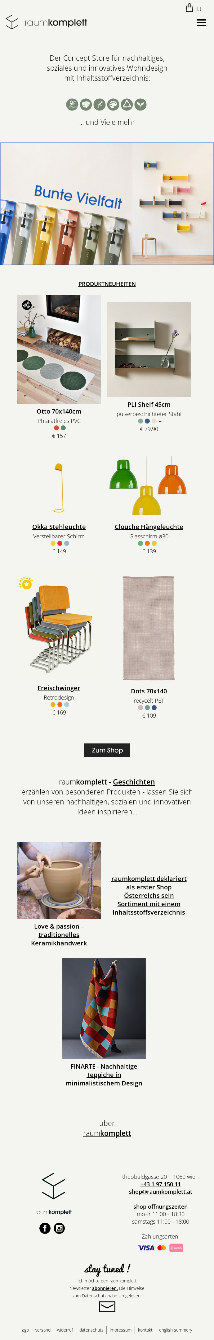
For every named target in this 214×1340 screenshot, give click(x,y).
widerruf (65, 1330)
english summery (175, 1330)
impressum (121, 1330)
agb (25, 1330)
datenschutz (91, 1330)
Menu (201, 21)
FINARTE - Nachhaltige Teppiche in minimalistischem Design (104, 1074)
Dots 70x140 (149, 691)
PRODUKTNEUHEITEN (107, 284)
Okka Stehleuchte (59, 526)
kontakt (145, 1330)
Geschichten (134, 782)
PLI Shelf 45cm (149, 404)
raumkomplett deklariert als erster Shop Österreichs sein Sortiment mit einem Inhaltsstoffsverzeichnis (149, 895)
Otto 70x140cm (59, 411)
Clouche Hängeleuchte (149, 526)
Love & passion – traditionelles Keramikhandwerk (59, 934)
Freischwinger (59, 688)
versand (43, 1330)
